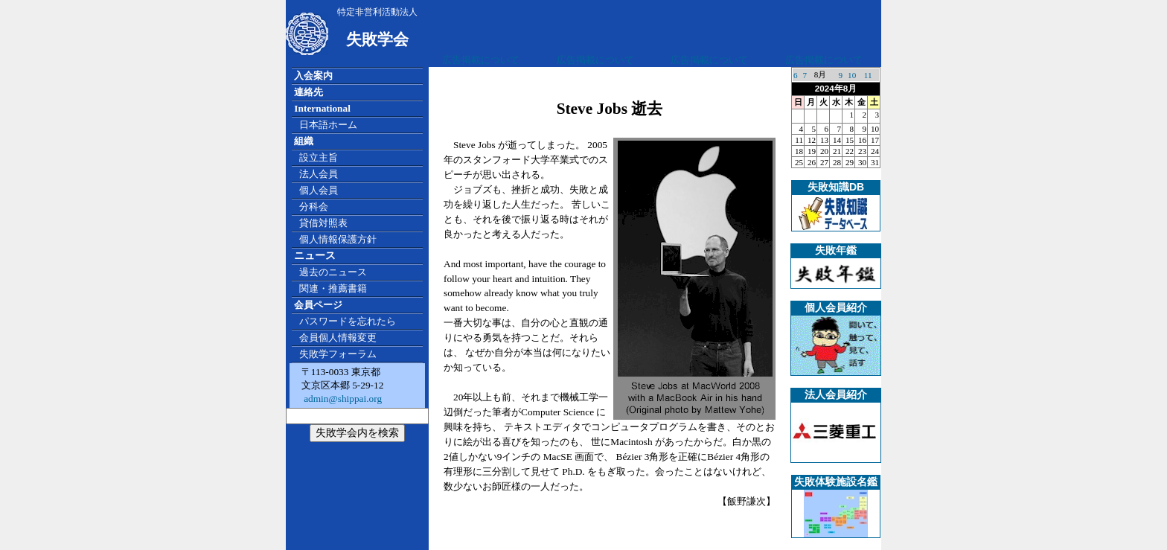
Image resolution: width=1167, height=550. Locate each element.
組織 (303, 141)
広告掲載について (480, 59)
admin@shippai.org (341, 398)
